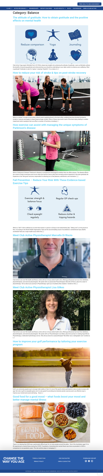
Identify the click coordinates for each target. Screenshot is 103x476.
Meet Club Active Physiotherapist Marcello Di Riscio (42, 238)
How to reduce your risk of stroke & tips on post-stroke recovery (49, 75)
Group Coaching (46, 11)
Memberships (33, 11)
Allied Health (60, 11)
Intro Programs (20, 11)
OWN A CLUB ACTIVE (89, 11)
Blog (69, 11)
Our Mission (77, 11)
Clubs (9, 11)
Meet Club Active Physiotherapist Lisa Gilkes (38, 290)
